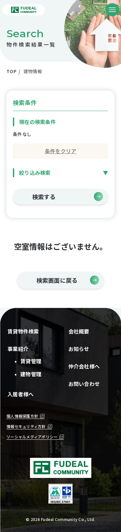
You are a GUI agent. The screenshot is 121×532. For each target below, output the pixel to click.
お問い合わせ (84, 384)
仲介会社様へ (84, 366)
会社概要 (78, 331)
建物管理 (28, 374)
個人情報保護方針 (22, 416)
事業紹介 (17, 349)
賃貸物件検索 (23, 331)
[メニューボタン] (112, 9)
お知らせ (78, 349)
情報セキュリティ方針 (26, 426)
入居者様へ (20, 394)
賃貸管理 (28, 361)
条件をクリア (60, 151)
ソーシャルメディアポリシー (31, 436)
